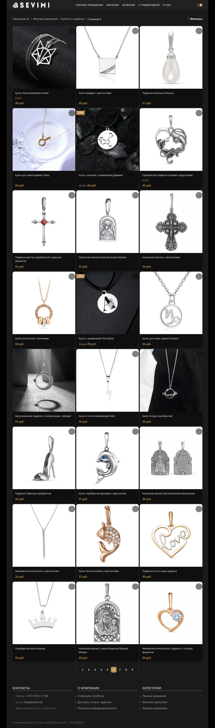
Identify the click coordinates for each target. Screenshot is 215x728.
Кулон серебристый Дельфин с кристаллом (104, 495)
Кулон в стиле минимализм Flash (98, 414)
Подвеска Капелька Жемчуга (159, 92)
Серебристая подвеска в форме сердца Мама (169, 174)
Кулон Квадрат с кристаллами (96, 92)
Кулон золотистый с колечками (33, 337)
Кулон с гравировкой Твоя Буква (98, 337)
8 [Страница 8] (126, 670)
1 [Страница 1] (82, 670)
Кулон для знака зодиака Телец (33, 174)
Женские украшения (44, 18)
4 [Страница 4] (101, 670)
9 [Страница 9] (132, 670)
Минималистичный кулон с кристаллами (38, 572)
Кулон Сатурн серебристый (158, 414)
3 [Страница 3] (95, 670)
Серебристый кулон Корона (31, 649)
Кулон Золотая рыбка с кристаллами (100, 572)
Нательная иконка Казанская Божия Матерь (104, 256)
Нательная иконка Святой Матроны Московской (170, 495)
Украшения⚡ (21, 18)
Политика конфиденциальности (96, 708)
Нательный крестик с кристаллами (162, 256)
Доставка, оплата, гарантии (94, 702)
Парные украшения (153, 696)
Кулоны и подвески (70, 18)
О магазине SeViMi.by (90, 696)
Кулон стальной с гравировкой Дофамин (102, 174)
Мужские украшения (154, 708)
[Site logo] (31, 4)
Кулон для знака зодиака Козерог (161, 337)
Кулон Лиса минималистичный (33, 92)
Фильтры (196, 18)
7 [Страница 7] (120, 670)
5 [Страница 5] (107, 670)
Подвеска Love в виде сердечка (160, 572)
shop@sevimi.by (33, 702)
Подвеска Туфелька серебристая (34, 495)
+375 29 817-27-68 (36, 696)
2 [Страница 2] (89, 670)
